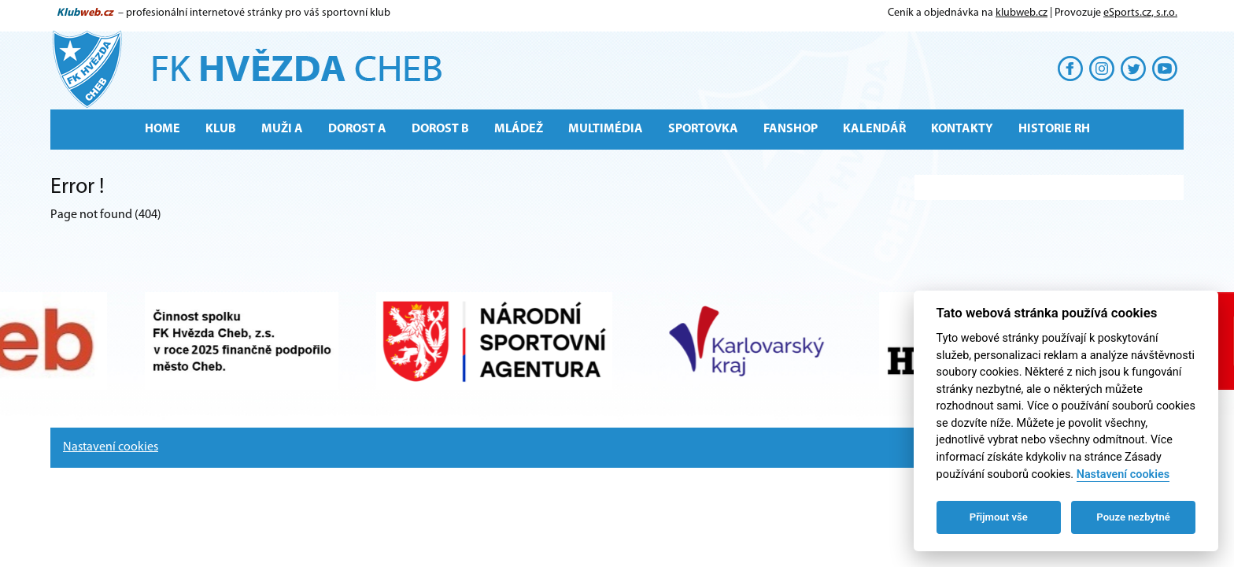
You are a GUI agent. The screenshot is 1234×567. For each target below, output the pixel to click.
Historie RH (1054, 129)
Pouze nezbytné (1133, 517)
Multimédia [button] (605, 129)
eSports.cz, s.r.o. (1140, 13)
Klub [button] (220, 129)
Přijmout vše (999, 517)
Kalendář (874, 129)
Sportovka (703, 129)
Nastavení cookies (110, 447)
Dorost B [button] (440, 129)
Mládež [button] (518, 129)
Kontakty (962, 129)
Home (162, 129)
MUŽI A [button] (282, 129)
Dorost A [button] (357, 129)
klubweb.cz (1021, 13)
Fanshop (790, 129)
